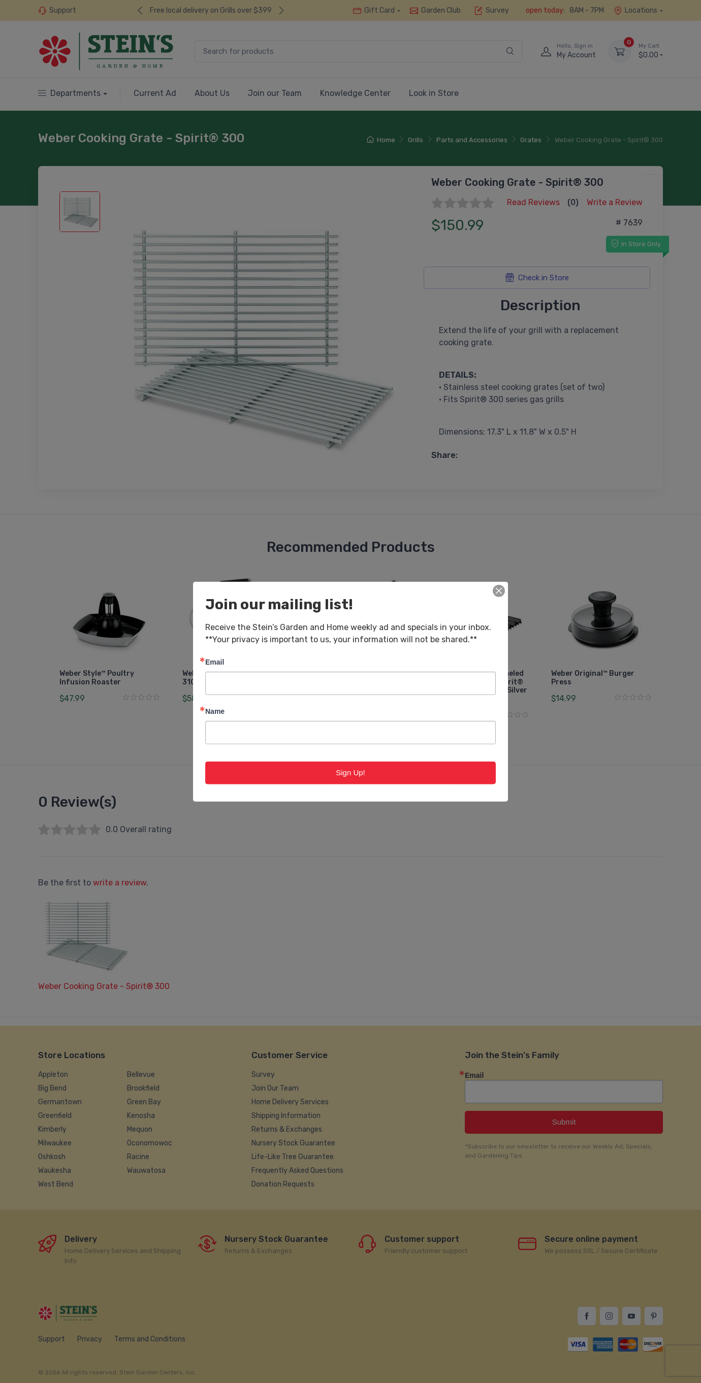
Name (215, 711)
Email (214, 662)
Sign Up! (350, 772)
